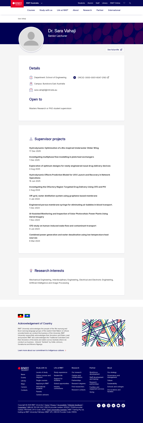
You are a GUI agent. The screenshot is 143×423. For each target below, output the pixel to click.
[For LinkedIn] (113, 405)
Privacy (53, 405)
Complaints (22, 407)
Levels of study (42, 372)
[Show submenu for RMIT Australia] (40, 3)
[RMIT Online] (115, 3)
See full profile (113, 50)
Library (23, 381)
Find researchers (78, 387)
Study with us (46, 10)
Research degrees (79, 383)
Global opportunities (61, 383)
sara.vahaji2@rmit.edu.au (45, 90)
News (23, 374)
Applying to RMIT (42, 383)
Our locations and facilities (113, 390)
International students (40, 387)
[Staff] (98, 3)
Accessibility (62, 405)
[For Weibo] (123, 405)
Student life (58, 375)
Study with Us (41, 368)
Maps (23, 384)
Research (87, 10)
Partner (100, 10)
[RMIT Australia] (32, 3)
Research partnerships (94, 383)
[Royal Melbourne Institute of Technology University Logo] (17, 3)
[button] (130, 3)
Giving (92, 392)
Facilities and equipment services (97, 388)
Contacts (24, 390)
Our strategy (112, 372)
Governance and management (113, 376)
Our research (76, 372)
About (76, 10)
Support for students (58, 379)
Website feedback (75, 405)
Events (23, 378)
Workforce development (95, 373)
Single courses (41, 380)
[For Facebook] (99, 405)
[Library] (105, 3)
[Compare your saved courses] (125, 3)
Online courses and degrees (43, 376)
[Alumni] (90, 3)
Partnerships (76, 380)
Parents (39, 391)
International (114, 10)
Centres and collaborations (77, 376)
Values (110, 380)
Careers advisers (42, 395)
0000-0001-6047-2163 (95, 77)
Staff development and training (96, 378)
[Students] (81, 3)
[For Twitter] (103, 405)
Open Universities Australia (57, 410)
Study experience (60, 372)
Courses (31, 10)
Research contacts (78, 390)
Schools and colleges (115, 387)
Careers (24, 387)
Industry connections (58, 387)
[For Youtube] (118, 405)
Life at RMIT (62, 10)
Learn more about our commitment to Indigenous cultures (42, 350)
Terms (47, 405)
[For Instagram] (108, 405)
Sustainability (112, 383)
